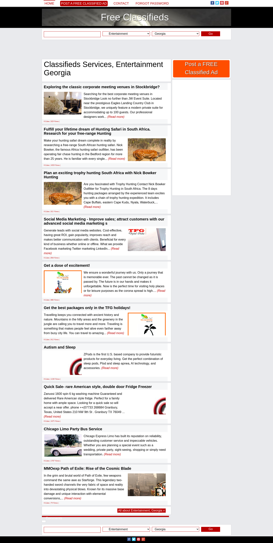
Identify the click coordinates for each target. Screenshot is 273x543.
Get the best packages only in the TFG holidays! (87, 308)
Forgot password (152, 3)
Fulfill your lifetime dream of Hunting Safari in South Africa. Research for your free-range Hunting (97, 131)
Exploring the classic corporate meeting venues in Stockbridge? (102, 87)
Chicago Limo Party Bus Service (73, 429)
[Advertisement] (136, 49)
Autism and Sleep (60, 347)
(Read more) (115, 116)
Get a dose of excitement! (67, 265)
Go (211, 33)
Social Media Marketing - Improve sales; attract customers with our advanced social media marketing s (104, 221)
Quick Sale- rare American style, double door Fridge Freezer (98, 387)
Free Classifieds (135, 17)
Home (49, 3)
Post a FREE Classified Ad (84, 3)
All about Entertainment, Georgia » (141, 510)
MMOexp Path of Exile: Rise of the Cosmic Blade (87, 468)
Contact (121, 3)
